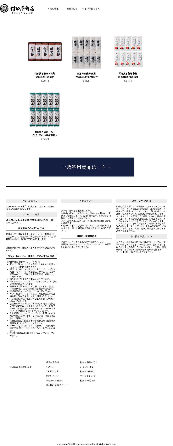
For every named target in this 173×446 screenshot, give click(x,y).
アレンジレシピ (87, 375)
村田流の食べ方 (87, 371)
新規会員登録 (52, 362)
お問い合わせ (52, 375)
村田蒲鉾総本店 (87, 380)
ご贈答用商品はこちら (86, 167)
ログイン (50, 366)
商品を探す (72, 8)
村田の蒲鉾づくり (91, 8)
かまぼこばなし (87, 366)
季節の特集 (53, 8)
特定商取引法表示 (54, 380)
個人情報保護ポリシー (57, 384)
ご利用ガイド (52, 371)
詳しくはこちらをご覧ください (139, 252)
